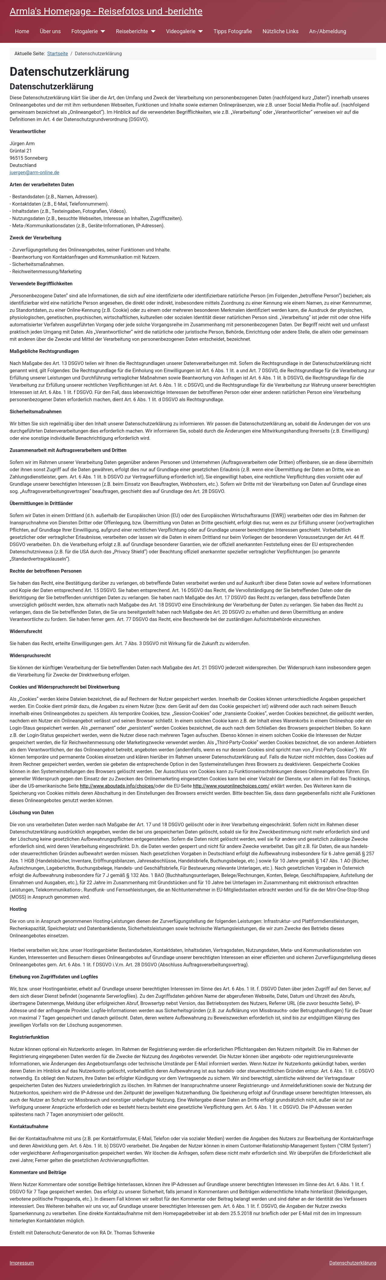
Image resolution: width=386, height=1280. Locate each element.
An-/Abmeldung (327, 31)
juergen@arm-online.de (34, 172)
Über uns (50, 31)
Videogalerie (180, 31)
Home (22, 31)
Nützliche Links (281, 31)
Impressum (22, 1263)
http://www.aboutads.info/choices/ (117, 786)
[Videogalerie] (199, 31)
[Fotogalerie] (102, 31)
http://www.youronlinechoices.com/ (231, 786)
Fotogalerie (84, 31)
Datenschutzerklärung (352, 1263)
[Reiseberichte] (152, 31)
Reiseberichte (132, 31)
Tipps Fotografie (233, 31)
